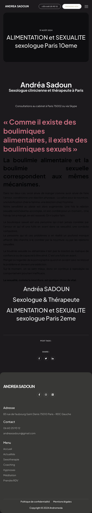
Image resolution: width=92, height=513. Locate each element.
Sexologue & (30, 299)
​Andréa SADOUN (46, 288)
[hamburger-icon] (86, 6)
